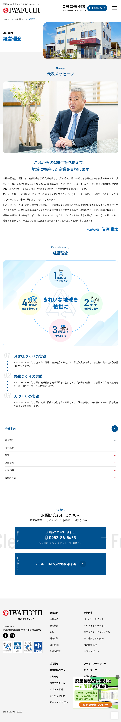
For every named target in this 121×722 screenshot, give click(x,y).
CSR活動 (9, 470)
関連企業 (9, 463)
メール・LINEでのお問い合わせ (60, 564)
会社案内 (19, 19)
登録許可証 (10, 477)
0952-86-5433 (74, 6)
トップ (6, 19)
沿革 (7, 455)
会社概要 (9, 448)
